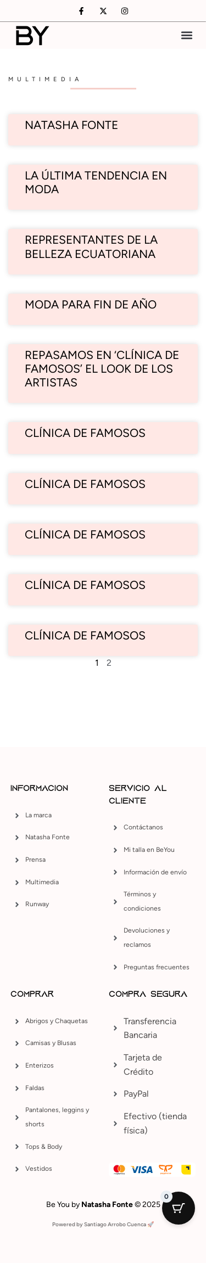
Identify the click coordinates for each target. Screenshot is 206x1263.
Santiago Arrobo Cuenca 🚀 (119, 1224)
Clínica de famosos (85, 433)
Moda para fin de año (91, 304)
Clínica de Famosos (85, 534)
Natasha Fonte (71, 125)
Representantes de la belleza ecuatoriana (91, 246)
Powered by (68, 1224)
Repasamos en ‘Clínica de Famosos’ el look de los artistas (102, 368)
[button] (186, 35)
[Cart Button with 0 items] (178, 1208)
